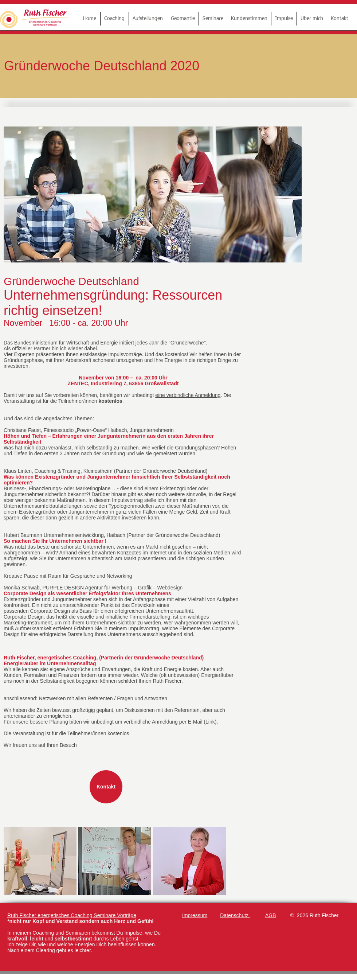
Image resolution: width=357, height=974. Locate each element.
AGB (270, 915)
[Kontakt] (106, 786)
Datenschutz (235, 915)
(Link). (211, 722)
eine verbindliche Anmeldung (187, 395)
